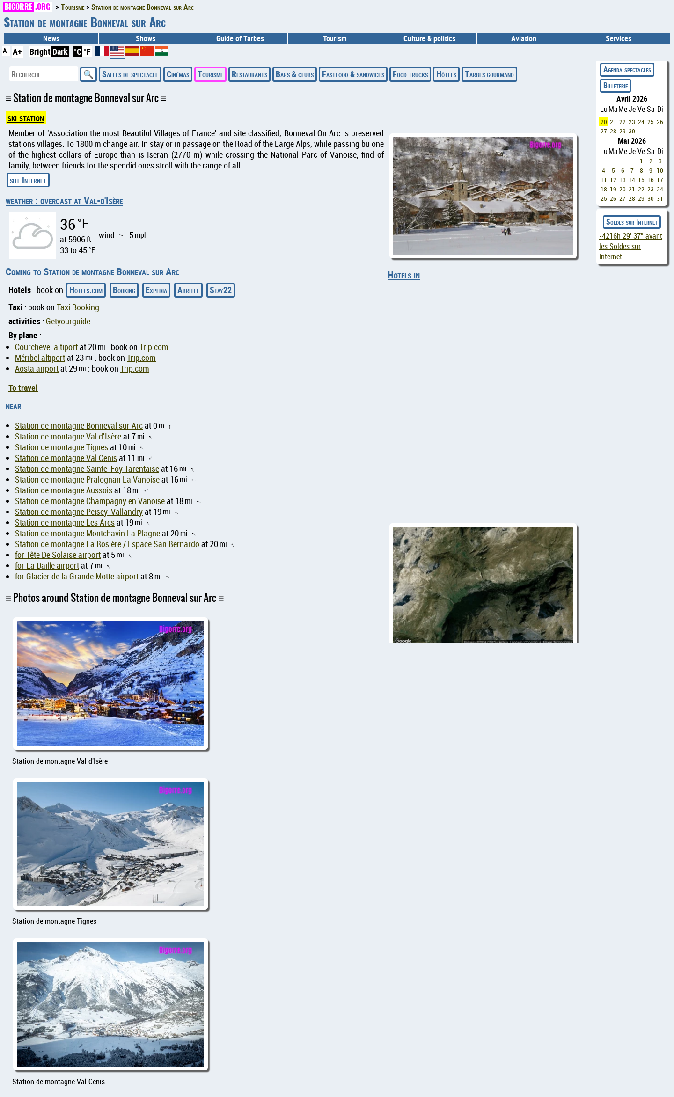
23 (632, 121)
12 (613, 180)
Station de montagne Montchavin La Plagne (87, 533)
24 (641, 121)
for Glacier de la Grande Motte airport (77, 576)
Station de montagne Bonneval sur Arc (79, 425)
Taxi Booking (78, 307)
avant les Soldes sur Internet (630, 246)
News (51, 38)
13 (622, 180)
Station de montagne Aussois (63, 490)
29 (622, 131)
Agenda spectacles (627, 69)
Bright (40, 51)
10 (660, 170)
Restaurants (249, 74)
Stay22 (221, 289)
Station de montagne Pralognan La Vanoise (87, 479)
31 (660, 198)
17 (660, 180)
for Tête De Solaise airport (58, 554)
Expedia (156, 289)
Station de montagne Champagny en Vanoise (90, 501)
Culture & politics (429, 38)
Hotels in (404, 274)
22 (622, 121)
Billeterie (615, 85)
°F (87, 51)
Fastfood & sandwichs (353, 74)
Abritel (188, 289)
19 (613, 189)
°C (77, 51)
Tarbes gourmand (489, 74)
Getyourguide (68, 321)
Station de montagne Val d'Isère (68, 436)
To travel (23, 387)
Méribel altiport (40, 357)
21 (613, 121)
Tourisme (210, 74)
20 (604, 121)
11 (604, 180)
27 (604, 131)
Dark (60, 51)
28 (613, 131)
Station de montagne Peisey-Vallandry (79, 511)
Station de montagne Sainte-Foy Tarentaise (87, 468)
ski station (25, 117)
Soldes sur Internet (632, 222)
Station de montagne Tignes (61, 447)
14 (632, 180)
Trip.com (153, 347)
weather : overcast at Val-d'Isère (64, 200)
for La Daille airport (47, 565)
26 (660, 121)
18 (604, 189)
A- (6, 50)
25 (650, 121)
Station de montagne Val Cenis (66, 458)
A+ (17, 51)
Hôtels (446, 74)
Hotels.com (86, 289)
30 (632, 131)
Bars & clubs (295, 74)
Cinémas (178, 74)
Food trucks (410, 74)
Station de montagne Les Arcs (65, 522)
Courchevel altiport (46, 347)
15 (641, 180)
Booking (124, 289)
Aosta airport (37, 368)
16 (650, 180)
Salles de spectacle (130, 74)
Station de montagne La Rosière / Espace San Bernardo (107, 544)
